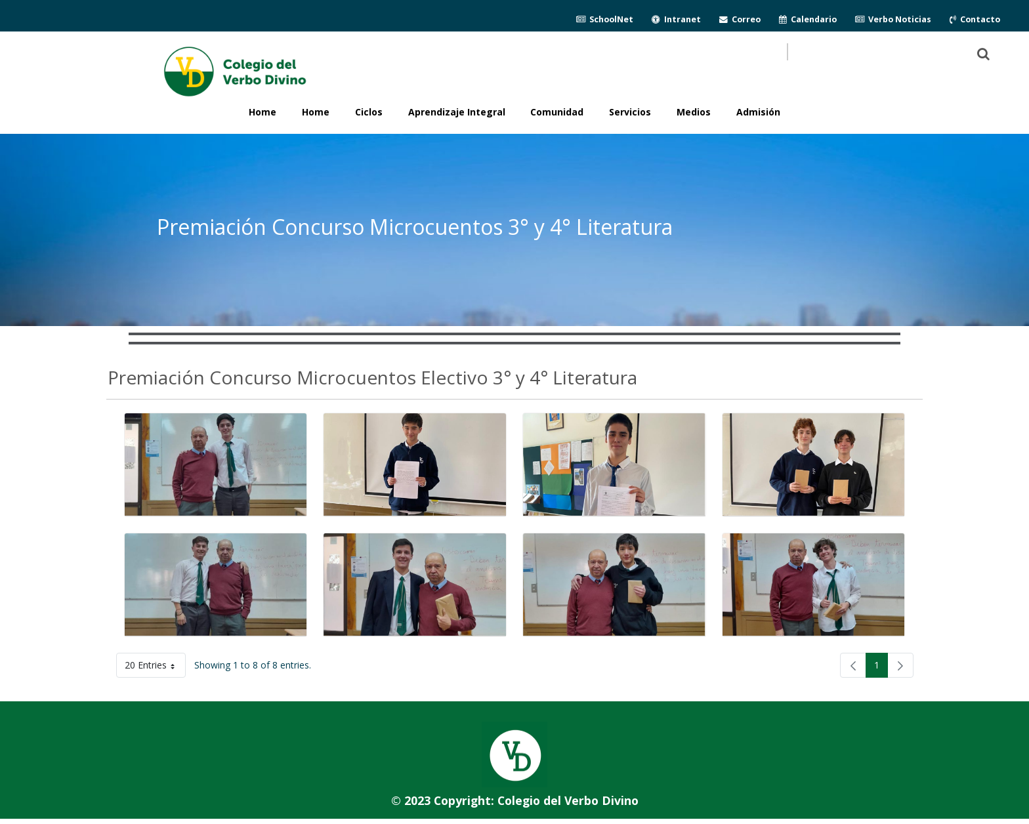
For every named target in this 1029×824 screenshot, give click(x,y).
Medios (694, 112)
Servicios (630, 112)
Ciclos (369, 112)
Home (315, 112)
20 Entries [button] (155, 667)
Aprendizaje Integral (456, 112)
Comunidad (556, 112)
